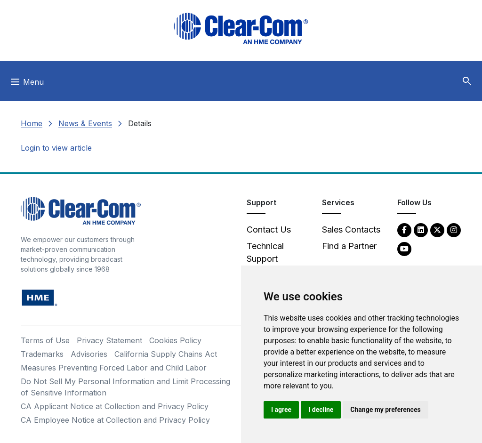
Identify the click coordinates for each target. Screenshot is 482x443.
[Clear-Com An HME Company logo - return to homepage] (81, 210)
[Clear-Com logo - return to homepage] (241, 28)
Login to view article (56, 148)
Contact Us (269, 229)
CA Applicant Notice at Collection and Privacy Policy (115, 406)
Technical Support (265, 252)
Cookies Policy (175, 340)
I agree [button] (281, 409)
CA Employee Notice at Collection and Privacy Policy (115, 420)
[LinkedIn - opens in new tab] (421, 229)
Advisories (89, 354)
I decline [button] (320, 409)
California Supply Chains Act (165, 354)
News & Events (85, 123)
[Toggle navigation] (26, 84)
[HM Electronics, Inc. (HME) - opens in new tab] (39, 297)
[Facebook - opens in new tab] (404, 229)
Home (31, 123)
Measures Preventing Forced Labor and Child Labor (114, 367)
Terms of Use (45, 340)
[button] (467, 81)
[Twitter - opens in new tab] (437, 229)
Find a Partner (349, 246)
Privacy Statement (109, 340)
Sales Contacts (351, 229)
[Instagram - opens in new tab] (454, 229)
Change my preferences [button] (385, 409)
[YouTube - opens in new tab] (404, 248)
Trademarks (42, 354)
